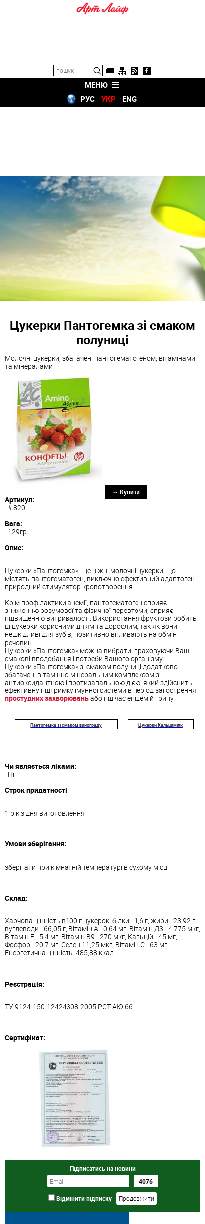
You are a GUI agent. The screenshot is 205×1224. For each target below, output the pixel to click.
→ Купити (126, 422)
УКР (108, 99)
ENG (129, 99)
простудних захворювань (47, 628)
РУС (87, 99)
